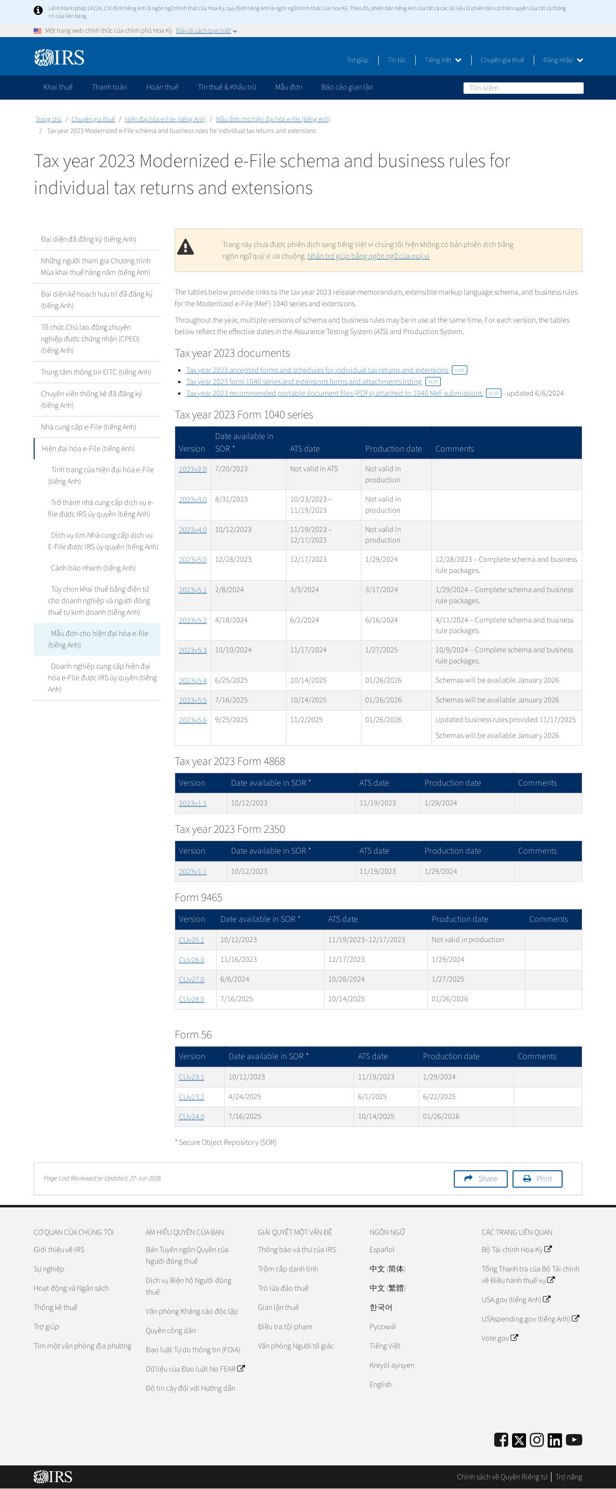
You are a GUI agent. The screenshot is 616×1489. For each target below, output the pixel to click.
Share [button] (487, 1179)
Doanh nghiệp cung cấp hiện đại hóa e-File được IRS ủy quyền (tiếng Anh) (102, 678)
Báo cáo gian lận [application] (347, 87)
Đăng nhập (563, 60)
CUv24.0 (192, 1117)
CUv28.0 (192, 999)
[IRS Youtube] (574, 1440)
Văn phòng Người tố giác (296, 1346)
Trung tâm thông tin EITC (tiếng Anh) (96, 372)
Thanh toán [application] (109, 87)
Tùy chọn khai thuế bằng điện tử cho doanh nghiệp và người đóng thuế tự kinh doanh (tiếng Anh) (103, 601)
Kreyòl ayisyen (392, 1365)
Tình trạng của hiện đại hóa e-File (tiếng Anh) (99, 476)
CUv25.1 (192, 940)
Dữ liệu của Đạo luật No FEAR (195, 1369)
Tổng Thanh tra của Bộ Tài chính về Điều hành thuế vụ (530, 1275)
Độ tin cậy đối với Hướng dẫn (190, 1388)
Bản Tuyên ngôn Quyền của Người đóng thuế (187, 1255)
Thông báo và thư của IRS (297, 1249)
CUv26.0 (192, 960)
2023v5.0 (193, 560)
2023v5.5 (193, 700)
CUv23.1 (192, 1077)
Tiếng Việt (443, 60)
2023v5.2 (193, 620)
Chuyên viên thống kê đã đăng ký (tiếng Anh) (91, 399)
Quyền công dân (171, 1330)
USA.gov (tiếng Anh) (516, 1300)
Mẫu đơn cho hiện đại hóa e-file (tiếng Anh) (273, 119)
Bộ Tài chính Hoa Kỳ (517, 1249)
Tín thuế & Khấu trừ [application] (227, 87)
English (381, 1384)
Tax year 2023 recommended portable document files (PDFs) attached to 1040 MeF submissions (343, 393)
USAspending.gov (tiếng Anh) (530, 1319)
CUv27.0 (192, 979)
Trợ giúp (358, 60)
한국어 (381, 1307)
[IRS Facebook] (501, 1440)
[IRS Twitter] (519, 1443)
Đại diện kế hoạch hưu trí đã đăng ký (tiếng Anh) (97, 300)
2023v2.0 (193, 469)
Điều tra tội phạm (285, 1326)
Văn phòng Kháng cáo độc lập (192, 1311)
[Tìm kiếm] (523, 88)
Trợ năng (568, 1477)
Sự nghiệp (49, 1269)
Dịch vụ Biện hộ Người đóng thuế (188, 1286)
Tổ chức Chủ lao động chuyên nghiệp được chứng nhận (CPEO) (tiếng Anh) (90, 339)
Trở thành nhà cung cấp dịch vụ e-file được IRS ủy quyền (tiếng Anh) (99, 508)
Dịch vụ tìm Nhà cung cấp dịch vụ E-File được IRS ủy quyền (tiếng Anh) (102, 541)
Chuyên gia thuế (502, 60)
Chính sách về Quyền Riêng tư (502, 1477)
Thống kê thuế (55, 1307)
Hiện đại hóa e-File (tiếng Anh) (165, 119)
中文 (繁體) (388, 1288)
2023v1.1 (193, 803)
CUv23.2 (192, 1097)
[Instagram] (537, 1440)
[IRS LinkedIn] (555, 1443)
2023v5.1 (193, 590)
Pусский (383, 1326)
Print (544, 1179)
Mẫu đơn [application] (288, 87)
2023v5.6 (193, 720)
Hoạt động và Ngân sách (71, 1288)
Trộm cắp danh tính (288, 1269)
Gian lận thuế (278, 1307)
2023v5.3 (193, 650)
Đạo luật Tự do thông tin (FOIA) (193, 1350)
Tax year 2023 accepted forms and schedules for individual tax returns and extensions (326, 370)
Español (382, 1249)
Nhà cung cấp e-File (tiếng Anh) (88, 427)
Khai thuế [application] (58, 87)
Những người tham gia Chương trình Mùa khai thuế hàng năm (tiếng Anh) (96, 267)
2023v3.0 (193, 499)
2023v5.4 (193, 680)
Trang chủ (49, 119)
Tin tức (397, 60)
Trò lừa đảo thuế (283, 1288)
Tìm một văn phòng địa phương (82, 1346)
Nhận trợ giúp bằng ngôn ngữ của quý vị (369, 256)
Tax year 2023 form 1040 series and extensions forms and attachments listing (313, 381)
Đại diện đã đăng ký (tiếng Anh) (88, 239)
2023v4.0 (193, 530)
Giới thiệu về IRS (59, 1249)
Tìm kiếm (576, 87)
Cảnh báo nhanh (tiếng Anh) (90, 568)
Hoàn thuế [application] (162, 87)
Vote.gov (500, 1338)
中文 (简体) (388, 1269)
